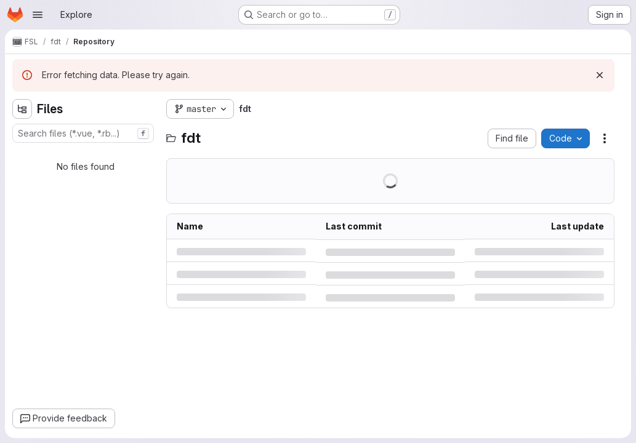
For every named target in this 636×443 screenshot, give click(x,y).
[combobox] (83, 133)
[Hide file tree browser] (22, 109)
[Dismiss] (599, 75)
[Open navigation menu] (37, 15)
